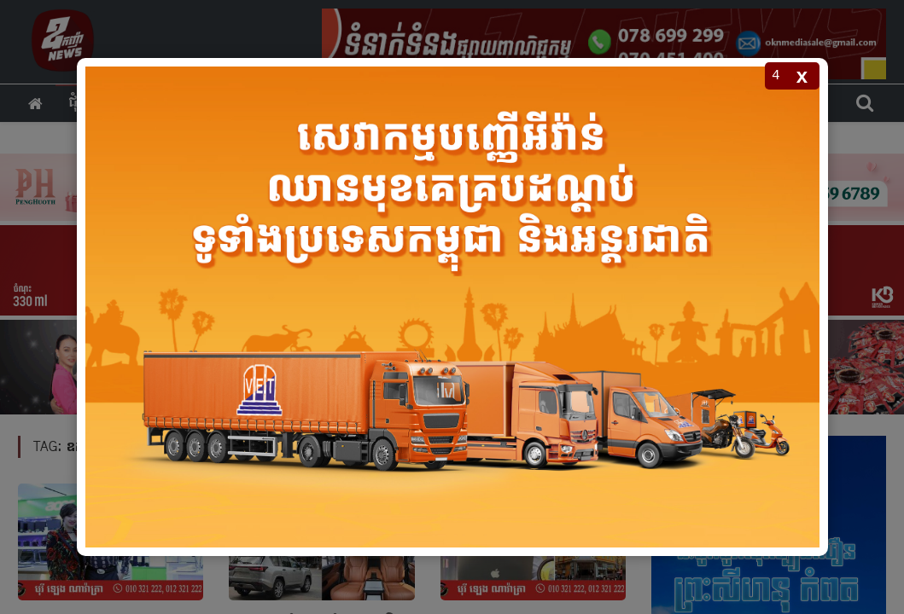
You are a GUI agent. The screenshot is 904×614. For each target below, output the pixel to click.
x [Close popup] (802, 75)
